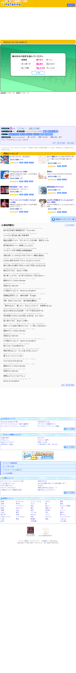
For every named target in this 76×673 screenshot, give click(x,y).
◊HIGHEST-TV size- (44, 422)
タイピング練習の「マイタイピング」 (29, 541)
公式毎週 (33, 521)
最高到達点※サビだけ (55, 187)
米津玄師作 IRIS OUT (18, 187)
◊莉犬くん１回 (42, 442)
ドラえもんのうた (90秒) (18, 172)
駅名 (2, 508)
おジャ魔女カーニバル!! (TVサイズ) (60, 157)
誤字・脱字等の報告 (59, 143)
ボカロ (47, 501)
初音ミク (48, 508)
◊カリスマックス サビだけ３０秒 (12, 481)
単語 (17, 519)
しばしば (63, 519)
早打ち (18, 504)
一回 (61, 508)
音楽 (2, 504)
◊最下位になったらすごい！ (47, 490)
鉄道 (61, 504)
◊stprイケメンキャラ (7, 442)
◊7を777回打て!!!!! (7, 485)
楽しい (47, 506)
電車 (2, 510)
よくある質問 (7, 473)
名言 (2, 521)
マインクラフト (65, 517)
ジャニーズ (19, 506)
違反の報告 (70, 143)
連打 (32, 508)
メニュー (71, 5)
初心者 (47, 510)
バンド (47, 514)
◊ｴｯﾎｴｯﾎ (40, 485)
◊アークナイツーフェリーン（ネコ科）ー (14, 426)
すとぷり (48, 517)
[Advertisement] (38, 23)
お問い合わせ (53, 541)
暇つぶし (63, 514)
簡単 (61, 501)
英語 (46, 519)
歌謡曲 (33, 519)
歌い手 (3, 514)
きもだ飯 (63, 521)
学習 (17, 514)
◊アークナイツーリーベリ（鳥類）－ (50, 426)
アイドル (33, 512)
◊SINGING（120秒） (7, 444)
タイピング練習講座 (10, 463)
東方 (17, 512)
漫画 (42, 134)
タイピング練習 (65, 506)
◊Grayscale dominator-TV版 (9, 422)
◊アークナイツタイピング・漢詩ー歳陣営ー (15, 424)
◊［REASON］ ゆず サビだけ (48, 444)
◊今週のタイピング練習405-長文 (11, 490)
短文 (32, 510)
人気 (2, 519)
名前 (32, 517)
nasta (13, 128)
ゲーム (3, 506)
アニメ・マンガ (14, 134)
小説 (2, 512)
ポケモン (33, 514)
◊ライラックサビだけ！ (8, 488)
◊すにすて (41, 438)
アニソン (29, 134)
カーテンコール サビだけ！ (20, 157)
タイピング (19, 501)
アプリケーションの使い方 (12, 470)
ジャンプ (36, 134)
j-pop (17, 510)
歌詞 (44, 131)
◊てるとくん (5, 440)
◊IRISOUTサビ (42, 481)
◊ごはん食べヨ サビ (8, 483)
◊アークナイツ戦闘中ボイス (47, 424)
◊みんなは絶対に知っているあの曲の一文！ (52, 483)
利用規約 (44, 541)
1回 (46, 512)
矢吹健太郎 (48, 134)
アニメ (23, 134)
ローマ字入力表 (8, 466)
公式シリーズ (5, 517)
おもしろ (19, 508)
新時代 (49, 172)
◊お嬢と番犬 (5, 438)
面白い (62, 512)
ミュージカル (20, 517)
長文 (32, 506)
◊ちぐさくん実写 (43, 440)
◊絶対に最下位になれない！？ (47, 488)
